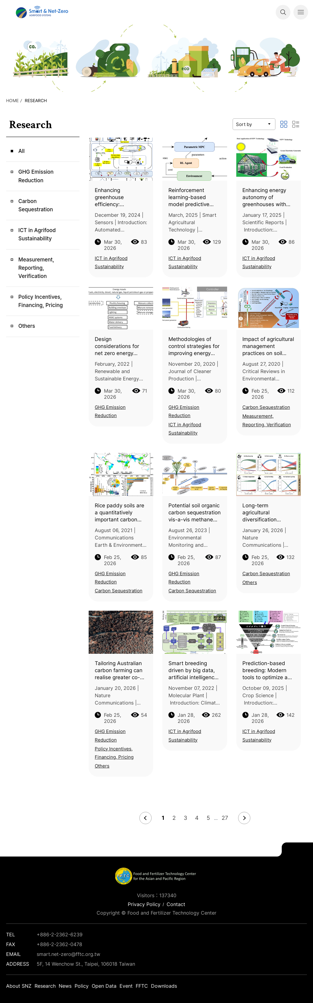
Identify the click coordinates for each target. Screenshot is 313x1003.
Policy (82, 986)
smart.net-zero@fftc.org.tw (68, 954)
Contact (176, 904)
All (21, 151)
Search (283, 12)
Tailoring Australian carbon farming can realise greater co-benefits (118, 670)
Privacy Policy (144, 904)
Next (244, 818)
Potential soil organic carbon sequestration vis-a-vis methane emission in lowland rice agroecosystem (194, 512)
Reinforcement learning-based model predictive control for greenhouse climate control (192, 197)
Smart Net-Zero (41, 12)
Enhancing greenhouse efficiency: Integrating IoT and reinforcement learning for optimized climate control (118, 197)
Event (126, 986)
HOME (12, 100)
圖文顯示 (283, 124)
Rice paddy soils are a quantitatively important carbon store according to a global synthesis (119, 512)
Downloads (164, 986)
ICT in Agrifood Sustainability (37, 234)
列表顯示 (295, 124)
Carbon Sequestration (35, 205)
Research (36, 100)
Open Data (104, 986)
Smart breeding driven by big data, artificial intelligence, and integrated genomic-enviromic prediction (193, 670)
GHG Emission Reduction (35, 176)
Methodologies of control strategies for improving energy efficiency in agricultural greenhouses (193, 346)
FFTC (142, 986)
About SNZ (18, 986)
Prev (145, 818)
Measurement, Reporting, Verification (36, 268)
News (65, 986)
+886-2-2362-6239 (60, 934)
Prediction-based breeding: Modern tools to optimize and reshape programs (268, 670)
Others (26, 326)
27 (225, 818)
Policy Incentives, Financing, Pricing (40, 301)
